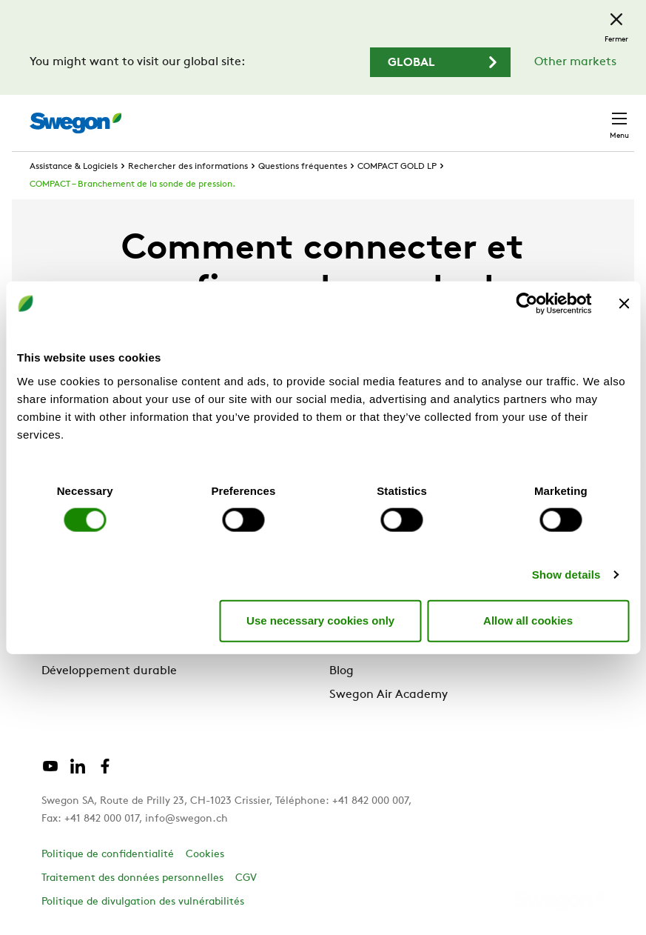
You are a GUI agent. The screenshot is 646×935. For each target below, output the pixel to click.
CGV (246, 878)
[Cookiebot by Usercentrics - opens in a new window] (526, 304)
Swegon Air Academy (388, 695)
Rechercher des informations (188, 166)
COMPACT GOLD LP (397, 166)
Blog (341, 671)
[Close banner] (624, 304)
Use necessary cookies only (320, 620)
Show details (566, 574)
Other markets (575, 62)
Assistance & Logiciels (74, 166)
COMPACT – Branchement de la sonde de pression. (132, 184)
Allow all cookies (528, 620)
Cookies (205, 854)
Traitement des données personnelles (132, 878)
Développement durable (109, 671)
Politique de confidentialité (107, 854)
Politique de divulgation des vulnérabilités (142, 902)
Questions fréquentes (302, 166)
